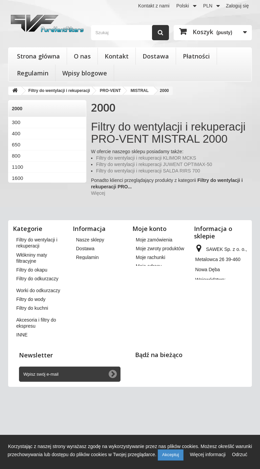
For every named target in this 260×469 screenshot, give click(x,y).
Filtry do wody (30, 361)
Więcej (98, 193)
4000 (17, 211)
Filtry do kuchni (32, 370)
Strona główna (38, 56)
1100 (17, 167)
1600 (17, 178)
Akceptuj (170, 454)
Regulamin (32, 73)
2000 (17, 189)
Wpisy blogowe (84, 73)
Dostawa (156, 56)
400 (16, 133)
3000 (17, 200)
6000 (17, 223)
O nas (82, 56)
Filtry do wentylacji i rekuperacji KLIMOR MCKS (146, 158)
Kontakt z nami (154, 5)
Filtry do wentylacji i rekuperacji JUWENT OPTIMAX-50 (154, 164)
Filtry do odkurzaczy (37, 340)
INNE (21, 396)
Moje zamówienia (154, 269)
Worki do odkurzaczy (38, 352)
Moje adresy (148, 295)
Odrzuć (239, 454)
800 (16, 156)
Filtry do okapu (31, 331)
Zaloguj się (237, 5)
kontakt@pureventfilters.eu (223, 364)
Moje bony (147, 319)
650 (16, 144)
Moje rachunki (150, 286)
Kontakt (117, 56)
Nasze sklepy (90, 269)
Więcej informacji (208, 454)
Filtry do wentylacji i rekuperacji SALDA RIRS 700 (148, 170)
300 (16, 122)
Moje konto (149, 258)
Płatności (196, 56)
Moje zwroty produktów (160, 278)
